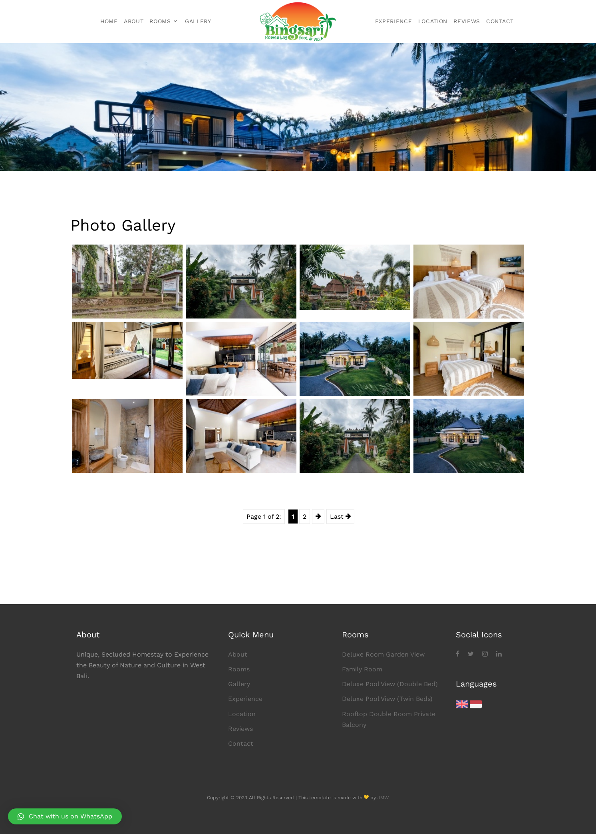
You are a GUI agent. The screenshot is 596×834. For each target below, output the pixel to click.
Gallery (198, 21)
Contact (500, 21)
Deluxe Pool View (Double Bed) (390, 684)
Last (340, 516)
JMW (383, 797)
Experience (393, 21)
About (134, 21)
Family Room (362, 669)
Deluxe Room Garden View (383, 654)
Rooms (160, 21)
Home (109, 21)
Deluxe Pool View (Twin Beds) (387, 699)
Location (433, 21)
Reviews (466, 21)
